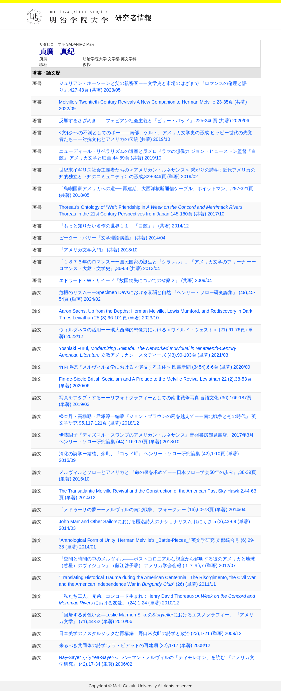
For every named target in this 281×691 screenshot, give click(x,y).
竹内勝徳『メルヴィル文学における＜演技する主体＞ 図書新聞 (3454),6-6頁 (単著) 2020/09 (154, 367)
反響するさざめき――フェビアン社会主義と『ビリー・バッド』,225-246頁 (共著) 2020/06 (154, 120)
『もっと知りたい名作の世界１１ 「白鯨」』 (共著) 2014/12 (124, 225)
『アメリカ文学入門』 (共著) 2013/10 (98, 249)
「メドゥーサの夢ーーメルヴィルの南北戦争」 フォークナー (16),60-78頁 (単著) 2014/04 (152, 509)
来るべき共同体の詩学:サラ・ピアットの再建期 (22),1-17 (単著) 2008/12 (134, 645)
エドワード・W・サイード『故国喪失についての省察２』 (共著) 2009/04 (135, 280)
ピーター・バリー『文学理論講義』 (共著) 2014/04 (112, 237)
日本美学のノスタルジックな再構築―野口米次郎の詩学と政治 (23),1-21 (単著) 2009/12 (150, 633)
